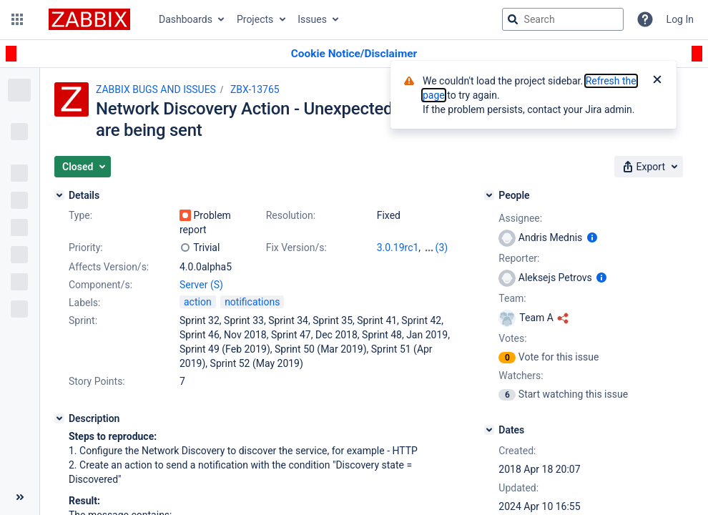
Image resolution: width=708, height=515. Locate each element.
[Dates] (489, 430)
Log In (680, 19)
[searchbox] (563, 19)
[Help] (645, 19)
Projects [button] (255, 19)
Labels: (84, 302)
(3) (442, 247)
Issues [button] (312, 19)
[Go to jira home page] (89, 19)
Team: (512, 298)
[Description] (59, 418)
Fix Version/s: (296, 247)
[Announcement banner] (354, 54)
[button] (17, 19)
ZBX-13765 (255, 89)
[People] (489, 195)
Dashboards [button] (185, 19)
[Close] (657, 81)
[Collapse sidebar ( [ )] (19, 497)
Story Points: (97, 381)
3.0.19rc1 (398, 247)
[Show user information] (592, 237)
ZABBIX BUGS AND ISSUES (156, 89)
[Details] (59, 195)
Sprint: (83, 320)
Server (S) (201, 284)
